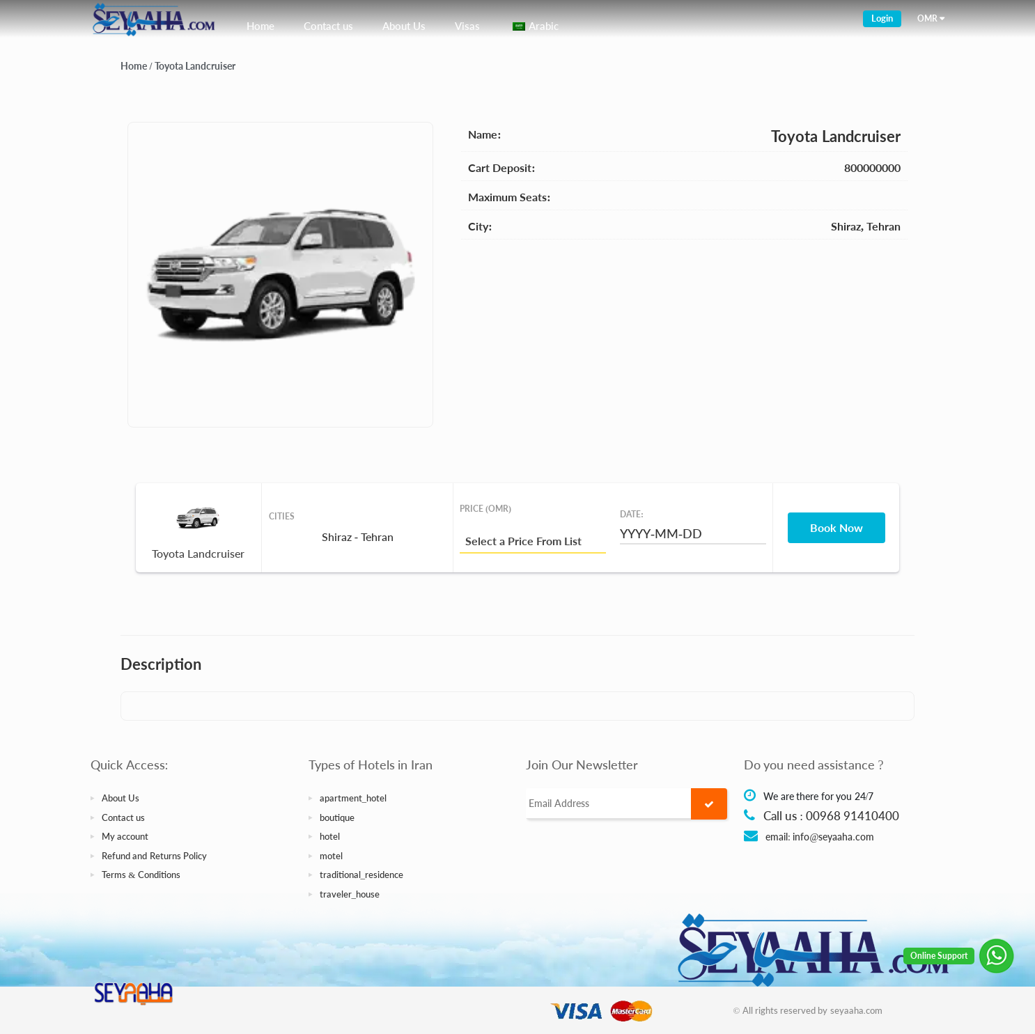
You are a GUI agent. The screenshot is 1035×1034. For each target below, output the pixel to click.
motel (331, 855)
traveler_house (350, 894)
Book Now (836, 527)
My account (125, 836)
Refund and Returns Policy (154, 855)
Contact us (328, 25)
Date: (632, 514)
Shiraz (846, 226)
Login (882, 18)
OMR (927, 18)
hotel (330, 836)
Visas (467, 25)
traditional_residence (362, 874)
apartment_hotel (353, 798)
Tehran (883, 226)
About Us (404, 25)
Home (260, 25)
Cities (282, 516)
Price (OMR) (485, 508)
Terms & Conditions (141, 874)
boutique (337, 817)
